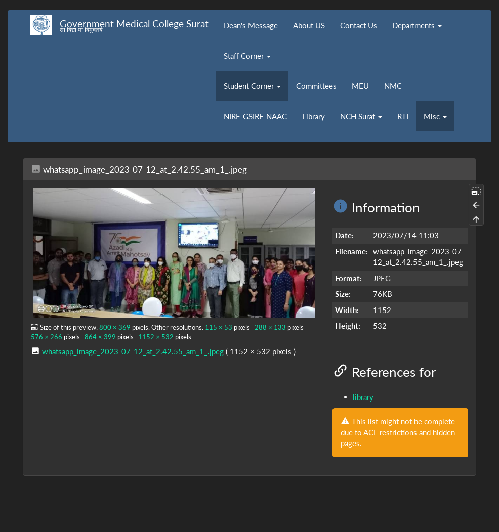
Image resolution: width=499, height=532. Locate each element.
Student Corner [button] (252, 86)
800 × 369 (115, 327)
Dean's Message (251, 25)
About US (309, 25)
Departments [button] (417, 25)
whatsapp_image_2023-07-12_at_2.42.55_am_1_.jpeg (133, 351)
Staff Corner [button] (247, 55)
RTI (402, 116)
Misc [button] (435, 116)
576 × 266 (46, 337)
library (363, 397)
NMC (393, 86)
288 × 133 (270, 327)
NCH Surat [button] (361, 116)
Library (313, 116)
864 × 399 (100, 337)
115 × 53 (218, 327)
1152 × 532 (156, 337)
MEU (360, 86)
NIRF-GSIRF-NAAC (255, 116)
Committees (316, 86)
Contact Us (358, 25)
